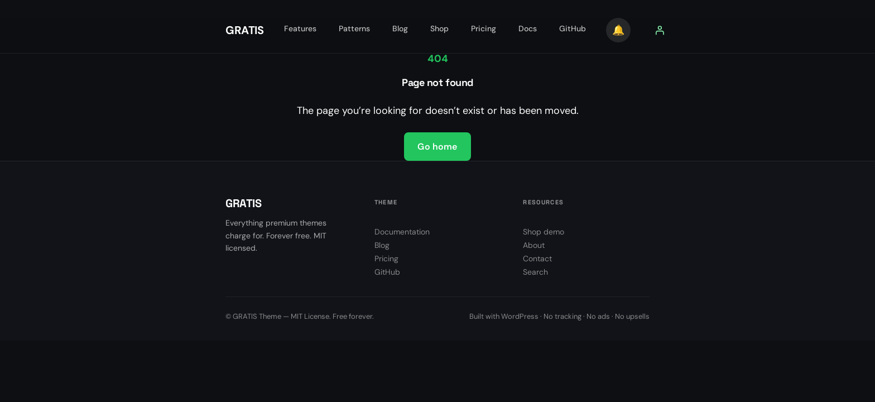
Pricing (386, 258)
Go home (437, 146)
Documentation (402, 232)
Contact (537, 258)
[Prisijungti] (659, 30)
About (534, 245)
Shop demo (543, 232)
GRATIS (244, 30)
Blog (382, 245)
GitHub (387, 272)
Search (535, 272)
